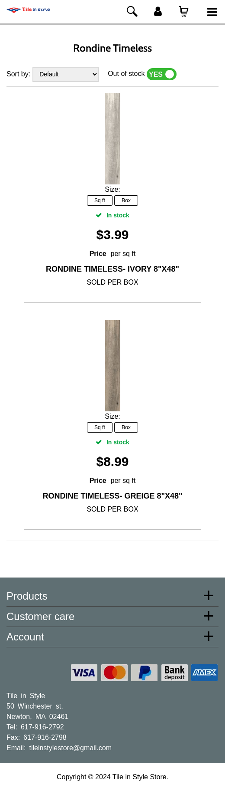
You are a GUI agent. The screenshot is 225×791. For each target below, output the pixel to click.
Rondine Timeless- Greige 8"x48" (112, 496)
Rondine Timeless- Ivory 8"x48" (112, 269)
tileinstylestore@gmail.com (70, 747)
